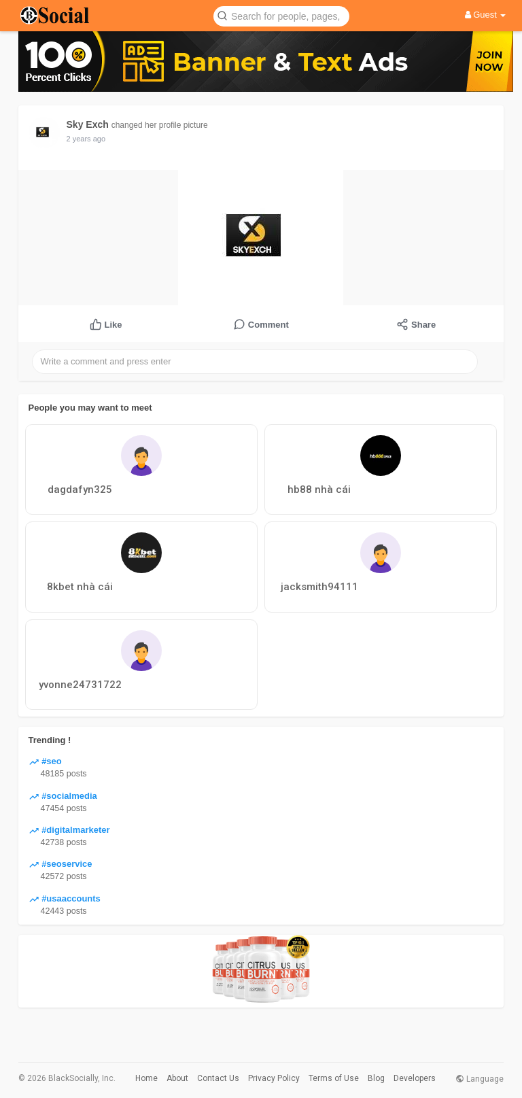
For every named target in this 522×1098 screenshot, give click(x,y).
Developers (415, 1078)
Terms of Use (334, 1078)
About (177, 1078)
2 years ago (86, 139)
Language (479, 1079)
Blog (376, 1078)
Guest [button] (485, 15)
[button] (281, 15)
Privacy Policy (274, 1078)
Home (146, 1078)
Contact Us (218, 1078)
